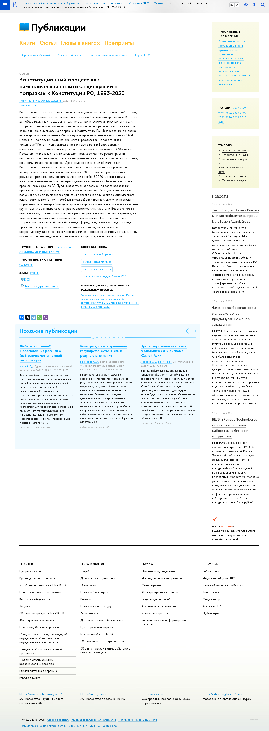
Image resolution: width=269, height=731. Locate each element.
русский (34, 272)
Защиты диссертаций (156, 599)
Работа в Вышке (30, 678)
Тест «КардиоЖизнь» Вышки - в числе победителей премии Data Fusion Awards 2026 (235, 216)
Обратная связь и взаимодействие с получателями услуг (105, 650)
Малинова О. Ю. (28, 105)
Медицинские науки (234, 159)
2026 (243, 108)
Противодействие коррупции (40, 627)
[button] (93, 338)
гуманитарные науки (231, 58)
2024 (229, 113)
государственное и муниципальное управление (230, 50)
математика (225, 75)
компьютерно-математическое (228, 69)
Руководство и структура (37, 578)
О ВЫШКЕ (27, 564)
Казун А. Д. (26, 366)
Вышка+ (85, 599)
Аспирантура (89, 613)
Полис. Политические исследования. (41, 100)
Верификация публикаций (36, 55)
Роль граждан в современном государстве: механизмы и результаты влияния (103, 351)
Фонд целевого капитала (36, 620)
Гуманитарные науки (234, 150)
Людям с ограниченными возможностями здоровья (37, 662)
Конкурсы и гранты (155, 613)
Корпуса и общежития (34, 599)
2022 (243, 113)
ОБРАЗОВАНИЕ (92, 564)
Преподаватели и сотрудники (40, 592)
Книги (27, 43)
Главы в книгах (80, 43)
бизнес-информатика (231, 41)
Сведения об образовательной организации (40, 651)
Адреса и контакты (58, 719)
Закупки (24, 606)
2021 (221, 117)
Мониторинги (151, 585)
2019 (236, 117)
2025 (221, 113)
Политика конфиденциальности (137, 719)
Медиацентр (211, 599)
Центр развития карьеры (97, 627)
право (222, 80)
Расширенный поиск (69, 55)
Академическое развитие (159, 606)
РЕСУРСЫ (211, 564)
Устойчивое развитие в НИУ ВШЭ (42, 585)
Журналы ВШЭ (213, 606)
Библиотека (211, 571)
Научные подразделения (158, 571)
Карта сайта (109, 726)
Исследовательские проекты (162, 578)
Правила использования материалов (108, 55)
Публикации (58, 27)
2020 (229, 117)
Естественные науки (235, 155)
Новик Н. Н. (165, 361)
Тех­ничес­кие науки (234, 180)
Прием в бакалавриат (95, 592)
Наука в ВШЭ (142, 55)
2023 (236, 113)
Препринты (119, 43)
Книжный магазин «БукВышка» (223, 585)
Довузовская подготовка (97, 578)
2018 (243, 117)
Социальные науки (234, 176)
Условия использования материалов (93, 719)
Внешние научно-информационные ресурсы (165, 622)
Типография (211, 592)
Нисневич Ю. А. (89, 361)
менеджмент (242, 75)
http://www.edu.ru (154, 694)
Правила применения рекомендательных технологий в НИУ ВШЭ (59, 726)
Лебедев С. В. (149, 361)
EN (237, 4)
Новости (220, 196)
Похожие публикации (48, 331)
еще (221, 121)
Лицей (84, 571)
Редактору (254, 718)
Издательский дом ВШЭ (219, 578)
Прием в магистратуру (95, 606)
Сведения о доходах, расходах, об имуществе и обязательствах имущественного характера (43, 638)
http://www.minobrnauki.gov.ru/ (40, 694)
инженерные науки (230, 63)
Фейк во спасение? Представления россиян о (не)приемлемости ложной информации (41, 353)
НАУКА (147, 564)
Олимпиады (88, 585)
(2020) (110, 300)
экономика (225, 84)
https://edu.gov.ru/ (93, 694)
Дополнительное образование (101, 620)
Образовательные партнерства (102, 641)
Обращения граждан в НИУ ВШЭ (41, 613)
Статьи (48, 43)
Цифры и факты (30, 571)
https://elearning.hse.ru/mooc (223, 694)
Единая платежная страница (38, 671)
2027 (236, 108)
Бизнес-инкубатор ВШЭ (96, 634)
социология (234, 80)
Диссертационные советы (160, 592)
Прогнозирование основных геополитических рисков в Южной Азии (164, 351)
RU (232, 4)
